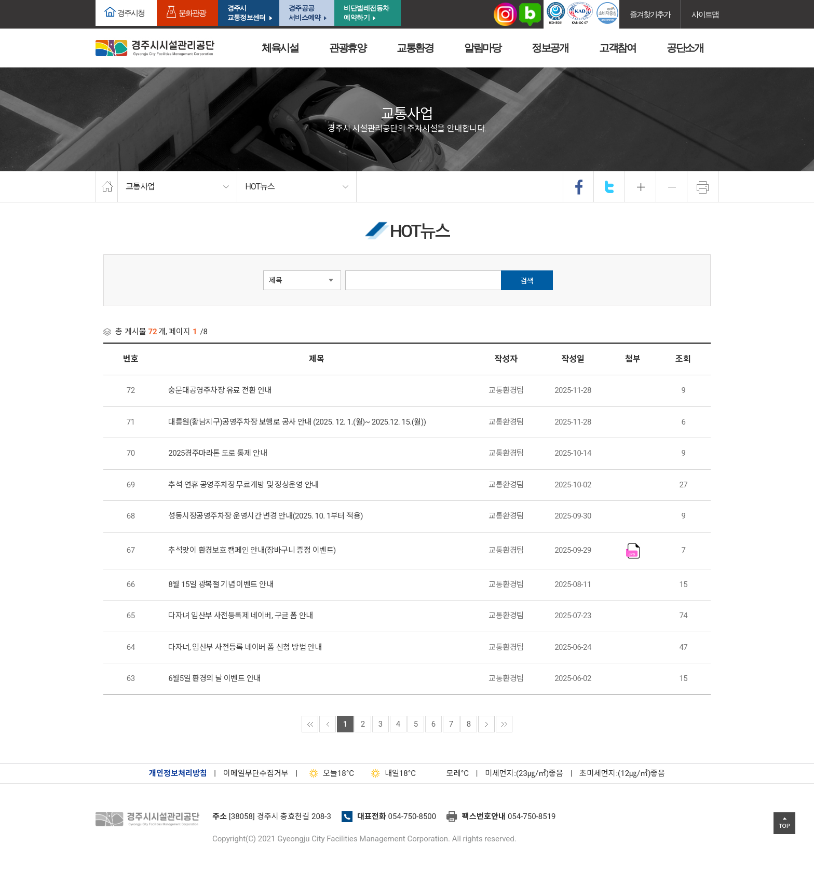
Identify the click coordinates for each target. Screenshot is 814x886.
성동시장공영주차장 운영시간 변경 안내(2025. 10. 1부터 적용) (265, 516)
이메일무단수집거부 (256, 773)
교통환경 (415, 47)
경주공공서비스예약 (304, 12)
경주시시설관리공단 (155, 48)
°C (448, 773)
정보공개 (550, 47)
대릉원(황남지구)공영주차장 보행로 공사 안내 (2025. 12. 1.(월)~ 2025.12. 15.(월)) (297, 422)
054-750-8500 (412, 816)
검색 (527, 281)
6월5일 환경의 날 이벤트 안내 (214, 678)
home (106, 186)
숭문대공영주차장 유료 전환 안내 (220, 390)
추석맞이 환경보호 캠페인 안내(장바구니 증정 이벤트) (251, 550)
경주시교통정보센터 (246, 12)
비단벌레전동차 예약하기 (366, 12)
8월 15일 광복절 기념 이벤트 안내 (220, 584)
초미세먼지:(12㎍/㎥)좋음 (622, 773)
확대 (640, 186)
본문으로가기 (23, 0)
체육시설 (280, 47)
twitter (609, 186)
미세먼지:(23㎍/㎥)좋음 (524, 773)
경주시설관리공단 (150, 819)
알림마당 (482, 47)
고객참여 (617, 47)
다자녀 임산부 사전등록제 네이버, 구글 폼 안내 (240, 615)
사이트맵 (704, 14)
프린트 (702, 186)
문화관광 (192, 12)
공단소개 (685, 47)
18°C (329, 773)
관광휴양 (347, 47)
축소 (671, 186)
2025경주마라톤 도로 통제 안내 (217, 453)
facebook (578, 186)
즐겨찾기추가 (650, 14)
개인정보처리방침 (178, 773)
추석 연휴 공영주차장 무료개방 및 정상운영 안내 (243, 484)
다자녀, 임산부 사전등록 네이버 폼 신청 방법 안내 (244, 647)
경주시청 (130, 12)
